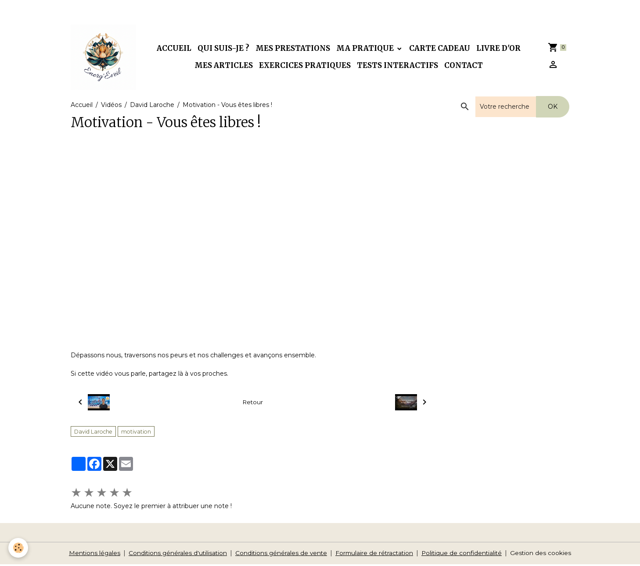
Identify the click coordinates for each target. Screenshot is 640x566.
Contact (464, 66)
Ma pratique (366, 49)
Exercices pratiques (306, 66)
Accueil (175, 49)
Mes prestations (293, 49)
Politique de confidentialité (465, 555)
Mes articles (224, 66)
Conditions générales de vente (280, 555)
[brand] (104, 58)
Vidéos (111, 106)
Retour (252, 404)
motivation (136, 433)
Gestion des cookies (545, 555)
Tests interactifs (398, 66)
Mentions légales (91, 555)
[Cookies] (19, 548)
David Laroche (152, 106)
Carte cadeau (440, 49)
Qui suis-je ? (224, 49)
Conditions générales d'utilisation (175, 555)
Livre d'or (499, 49)
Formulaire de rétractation (375, 555)
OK (552, 108)
